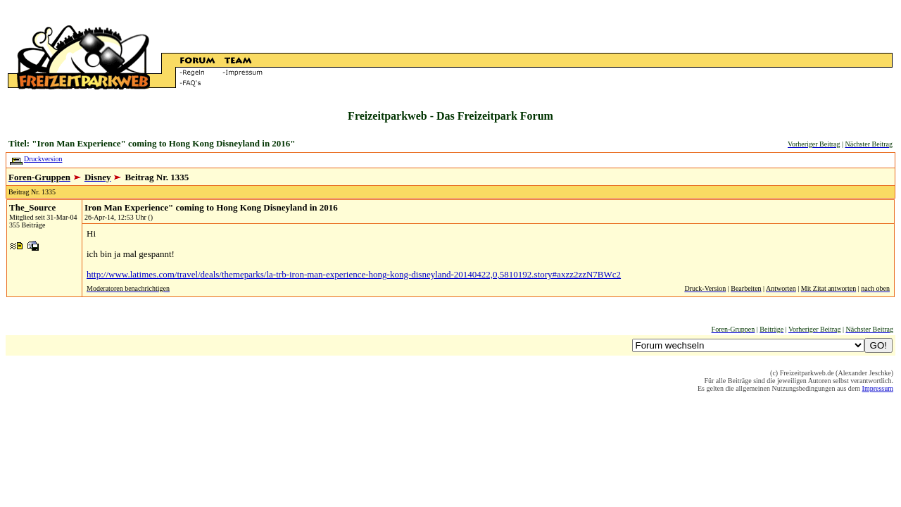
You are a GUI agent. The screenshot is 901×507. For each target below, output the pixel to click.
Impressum (877, 388)
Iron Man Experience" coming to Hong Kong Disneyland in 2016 (211, 207)
